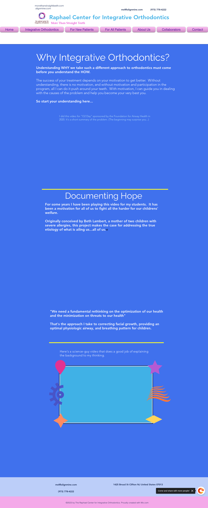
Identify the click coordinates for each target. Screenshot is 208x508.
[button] (41, 29)
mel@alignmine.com (132, 9)
